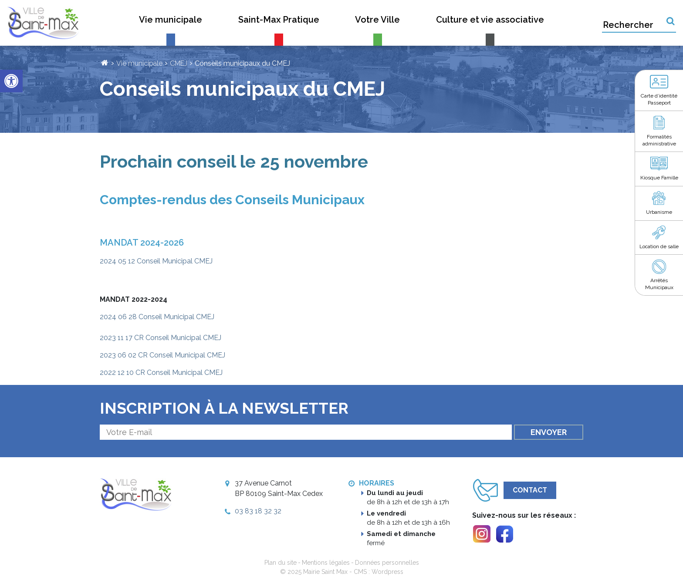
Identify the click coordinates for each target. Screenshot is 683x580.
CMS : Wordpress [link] (378, 571)
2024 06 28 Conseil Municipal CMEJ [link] (157, 317)
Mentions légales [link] (326, 562)
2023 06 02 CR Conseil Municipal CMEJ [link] (162, 355)
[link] (11, 81)
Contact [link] (530, 490)
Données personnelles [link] (387, 562)
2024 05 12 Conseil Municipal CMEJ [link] (156, 261)
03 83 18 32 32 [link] (258, 511)
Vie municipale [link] (139, 63)
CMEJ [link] (178, 63)
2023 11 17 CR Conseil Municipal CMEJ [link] (160, 338)
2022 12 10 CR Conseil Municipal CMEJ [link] (161, 372)
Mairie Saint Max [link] (325, 571)
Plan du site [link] (280, 562)
